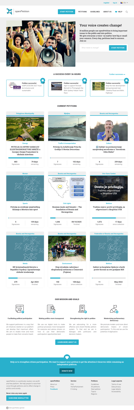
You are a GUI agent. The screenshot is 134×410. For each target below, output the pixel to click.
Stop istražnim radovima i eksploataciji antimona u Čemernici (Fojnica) (67, 269)
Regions (94, 394)
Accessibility (116, 392)
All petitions (95, 387)
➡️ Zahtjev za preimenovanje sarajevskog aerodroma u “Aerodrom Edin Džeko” (109, 149)
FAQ (72, 384)
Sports (25, 203)
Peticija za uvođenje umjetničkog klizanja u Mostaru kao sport (25, 208)
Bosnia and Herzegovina (109, 114)
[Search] (127, 12)
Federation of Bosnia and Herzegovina (108, 234)
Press (52, 387)
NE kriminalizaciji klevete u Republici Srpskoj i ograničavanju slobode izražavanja (25, 269)
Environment (67, 264)
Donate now (67, 371)
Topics (93, 392)
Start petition (66, 12)
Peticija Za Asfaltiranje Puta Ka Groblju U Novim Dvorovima (67, 148)
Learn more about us (67, 342)
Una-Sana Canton (109, 174)
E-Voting (74, 389)
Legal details (116, 389)
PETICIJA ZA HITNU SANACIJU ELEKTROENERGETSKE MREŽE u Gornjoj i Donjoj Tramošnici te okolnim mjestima (25, 151)
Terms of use (116, 384)
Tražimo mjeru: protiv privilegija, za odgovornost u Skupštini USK (109, 208)
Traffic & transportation (67, 143)
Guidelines (95, 12)
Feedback (54, 389)
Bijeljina (67, 114)
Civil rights (67, 203)
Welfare (109, 203)
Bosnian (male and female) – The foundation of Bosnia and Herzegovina (67, 209)
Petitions (82, 12)
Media (25, 264)
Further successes (116, 74)
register (106, 3)
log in (115, 3)
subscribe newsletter (18, 398)
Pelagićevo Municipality (25, 114)
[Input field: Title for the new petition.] (95, 47)
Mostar (25, 174)
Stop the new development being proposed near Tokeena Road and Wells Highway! (115, 88)
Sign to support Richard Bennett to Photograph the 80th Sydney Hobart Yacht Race (73, 88)
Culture (109, 143)
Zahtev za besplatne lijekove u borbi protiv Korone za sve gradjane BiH (109, 268)
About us (107, 12)
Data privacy (116, 387)
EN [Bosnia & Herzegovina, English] (123, 3)
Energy (25, 143)
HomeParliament (77, 387)
